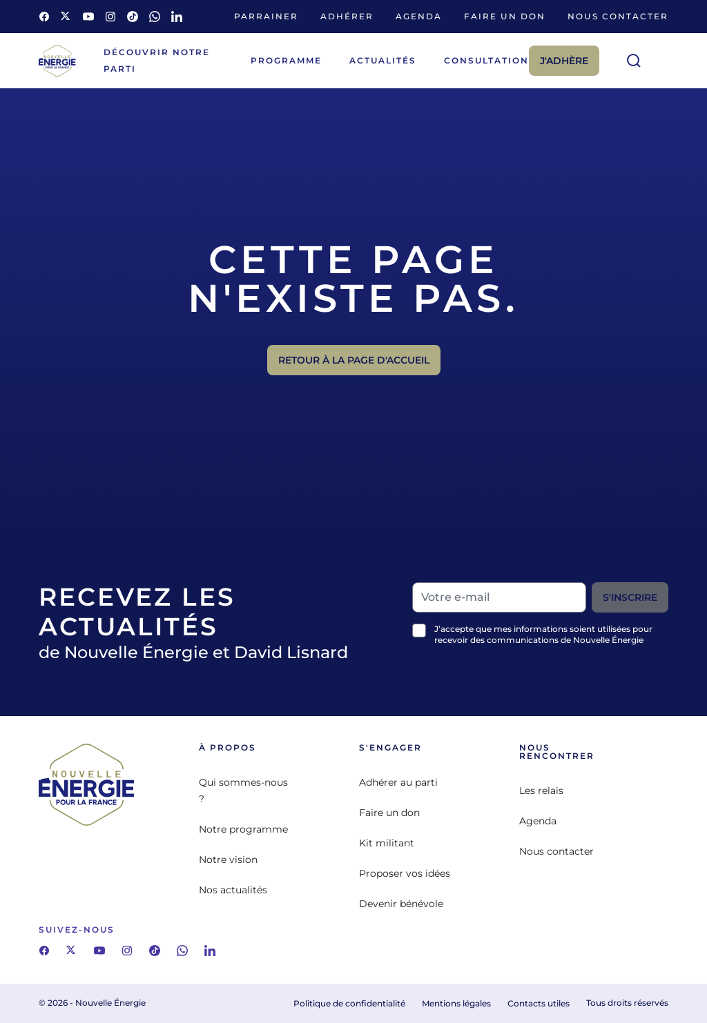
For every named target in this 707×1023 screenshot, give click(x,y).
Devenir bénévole (401, 903)
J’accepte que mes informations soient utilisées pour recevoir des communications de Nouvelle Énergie (543, 634)
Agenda (419, 16)
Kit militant (386, 843)
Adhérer (347, 16)
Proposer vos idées (404, 873)
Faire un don (504, 16)
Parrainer (266, 16)
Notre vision (228, 859)
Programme (286, 60)
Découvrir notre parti (157, 60)
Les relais (541, 790)
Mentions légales (456, 1003)
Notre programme (243, 829)
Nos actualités (233, 890)
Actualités (382, 60)
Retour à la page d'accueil (353, 360)
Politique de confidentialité (349, 1003)
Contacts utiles (538, 1003)
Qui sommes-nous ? (243, 790)
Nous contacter (618, 16)
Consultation (486, 60)
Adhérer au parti (398, 782)
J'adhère (564, 60)
